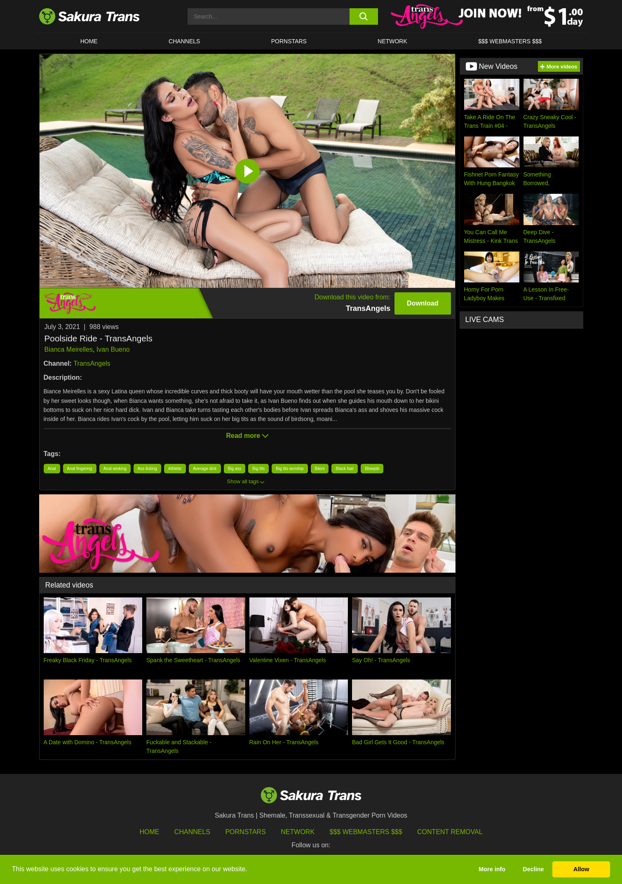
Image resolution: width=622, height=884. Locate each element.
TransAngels (91, 363)
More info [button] (492, 869)
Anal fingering (79, 468)
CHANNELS (184, 41)
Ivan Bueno (113, 349)
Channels (192, 831)
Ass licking (147, 468)
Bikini (320, 468)
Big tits (258, 468)
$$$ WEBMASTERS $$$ (510, 41)
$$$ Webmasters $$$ (366, 831)
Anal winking (115, 468)
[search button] (364, 16)
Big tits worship (289, 468)
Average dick (205, 468)
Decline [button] (533, 869)
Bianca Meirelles (69, 349)
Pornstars (245, 831)
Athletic (175, 468)
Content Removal (450, 831)
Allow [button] (581, 869)
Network (392, 41)
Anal (52, 468)
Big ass (235, 468)
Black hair (345, 468)
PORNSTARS (289, 41)
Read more (247, 435)
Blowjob (372, 468)
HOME (89, 41)
